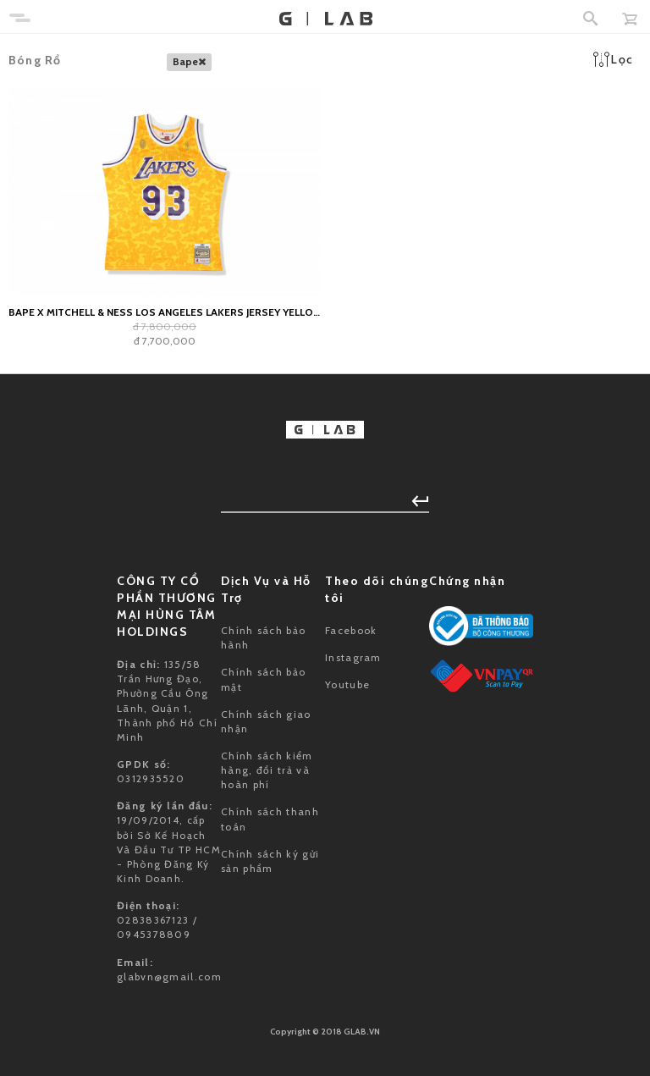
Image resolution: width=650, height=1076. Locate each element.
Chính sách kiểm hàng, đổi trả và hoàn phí (267, 770)
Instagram (353, 657)
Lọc (613, 59)
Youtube (347, 684)
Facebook (351, 630)
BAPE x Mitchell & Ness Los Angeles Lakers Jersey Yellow (164, 312)
